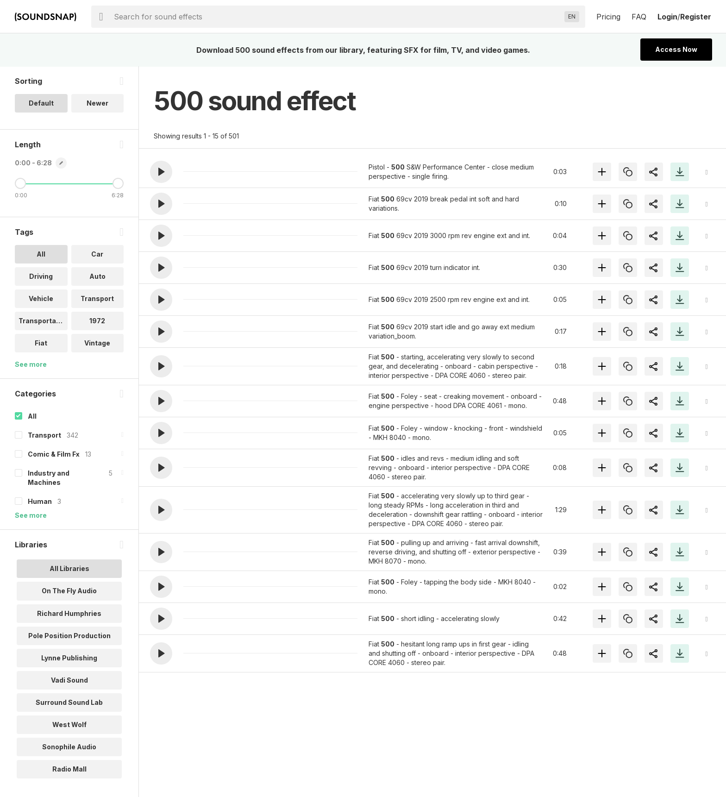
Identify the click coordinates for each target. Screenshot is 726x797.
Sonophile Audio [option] (69, 747)
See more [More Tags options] (31, 365)
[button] (161, 172)
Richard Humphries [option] (69, 613)
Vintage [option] (97, 343)
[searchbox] (337, 16)
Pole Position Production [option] (69, 636)
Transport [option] (97, 299)
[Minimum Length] (20, 183)
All (32, 416)
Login (667, 16)
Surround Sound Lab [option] (69, 702)
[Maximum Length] (118, 183)
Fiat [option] (41, 343)
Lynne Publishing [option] (69, 658)
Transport (44, 435)
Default (41, 103)
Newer (97, 103)
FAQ (639, 16)
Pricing (608, 16)
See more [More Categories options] (31, 516)
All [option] (41, 254)
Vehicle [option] (41, 299)
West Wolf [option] (69, 724)
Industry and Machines (48, 478)
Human (40, 502)
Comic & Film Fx (54, 454)
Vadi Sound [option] (69, 680)
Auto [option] (97, 277)
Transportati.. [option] (41, 321)
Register (695, 16)
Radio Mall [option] (69, 769)
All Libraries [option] (69, 569)
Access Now (676, 49)
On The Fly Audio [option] (69, 591)
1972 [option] (97, 321)
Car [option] (97, 254)
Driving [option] (41, 277)
